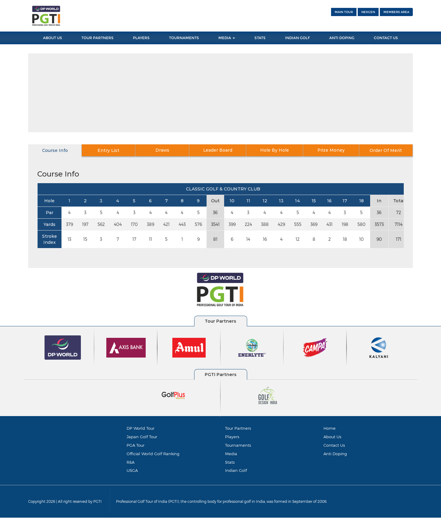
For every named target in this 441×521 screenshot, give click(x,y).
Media (226, 37)
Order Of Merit (385, 150)
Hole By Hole (275, 150)
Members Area (396, 12)
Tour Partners (97, 37)
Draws (165, 150)
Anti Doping (341, 37)
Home (329, 428)
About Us (52, 37)
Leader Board (220, 150)
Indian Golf (297, 37)
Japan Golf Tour (142, 437)
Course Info (55, 150)
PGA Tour (135, 446)
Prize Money (330, 150)
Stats (260, 37)
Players (141, 37)
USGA (132, 473)
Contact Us (386, 37)
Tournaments (184, 37)
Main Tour (344, 12)
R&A (130, 464)
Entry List (110, 150)
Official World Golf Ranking (153, 455)
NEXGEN (368, 12)
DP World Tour (140, 428)
